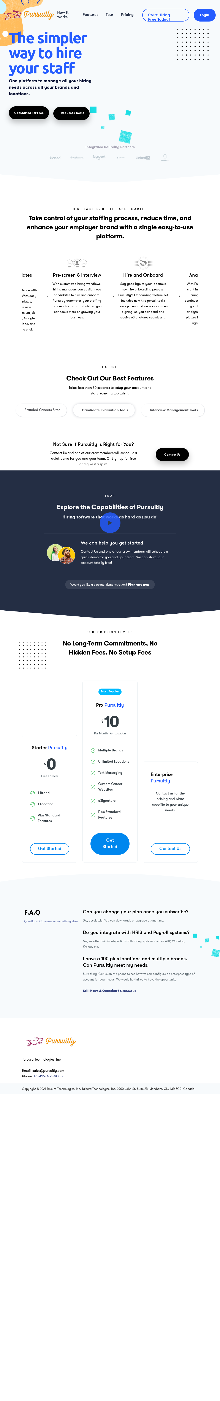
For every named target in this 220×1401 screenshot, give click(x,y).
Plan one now (139, 584)
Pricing (127, 15)
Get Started (49, 849)
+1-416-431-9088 (48, 1076)
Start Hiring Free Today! (159, 17)
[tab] (41, 410)
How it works (62, 15)
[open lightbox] (110, 522)
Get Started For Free (29, 113)
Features (90, 15)
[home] (27, 15)
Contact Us (172, 454)
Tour (109, 15)
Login (204, 14)
